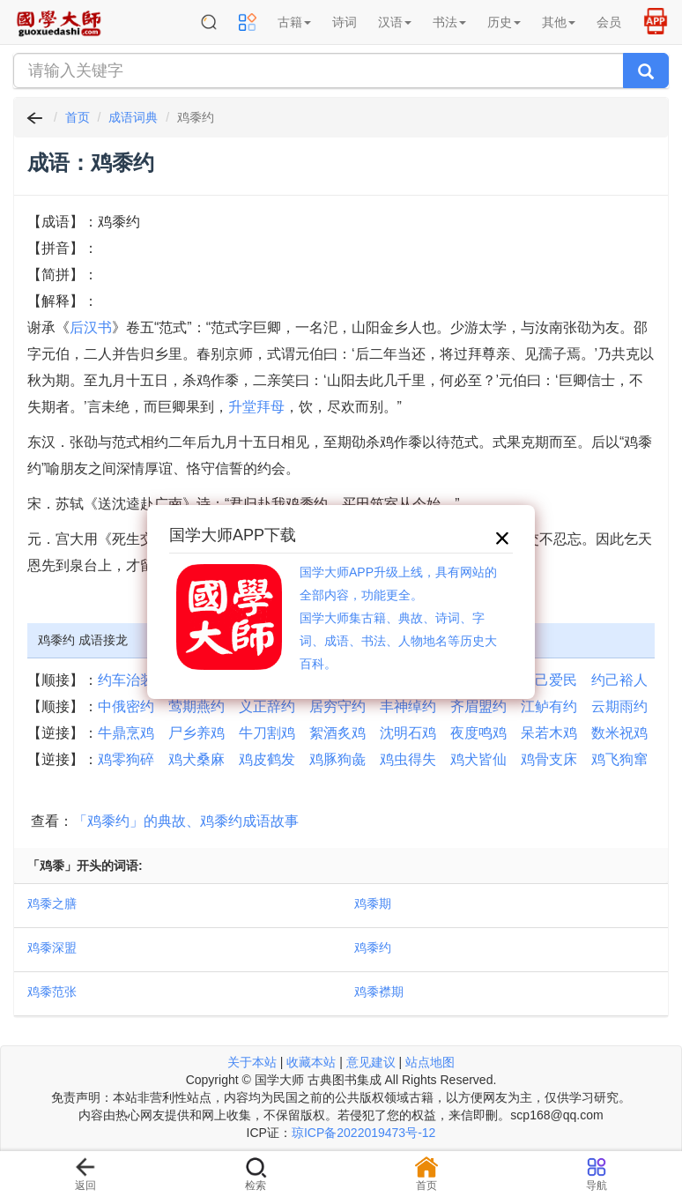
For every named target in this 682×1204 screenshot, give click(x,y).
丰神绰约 (408, 706)
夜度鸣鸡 (478, 732)
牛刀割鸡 (267, 732)
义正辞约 (267, 706)
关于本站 (252, 1062)
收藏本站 (311, 1062)
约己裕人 (619, 680)
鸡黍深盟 (52, 947)
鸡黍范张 (52, 992)
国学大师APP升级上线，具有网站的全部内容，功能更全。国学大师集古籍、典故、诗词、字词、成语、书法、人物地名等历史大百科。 (398, 618)
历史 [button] (504, 22)
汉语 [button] (394, 22)
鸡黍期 (372, 903)
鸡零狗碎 (126, 759)
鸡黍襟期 (379, 992)
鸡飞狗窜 (619, 759)
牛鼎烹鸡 (126, 732)
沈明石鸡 (408, 732)
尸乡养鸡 (196, 732)
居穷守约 (337, 706)
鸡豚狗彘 (337, 759)
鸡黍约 (372, 947)
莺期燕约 (196, 706)
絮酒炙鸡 (337, 732)
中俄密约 (126, 706)
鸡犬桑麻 (196, 759)
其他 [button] (558, 22)
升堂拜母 (256, 406)
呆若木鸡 (549, 732)
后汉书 (91, 327)
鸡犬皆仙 (478, 759)
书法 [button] (449, 22)
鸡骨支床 (549, 759)
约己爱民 (549, 680)
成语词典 (133, 117)
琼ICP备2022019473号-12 (363, 1133)
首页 (77, 117)
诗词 (344, 22)
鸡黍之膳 (52, 903)
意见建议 (371, 1062)
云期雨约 (619, 706)
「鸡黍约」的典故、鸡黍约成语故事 (186, 821)
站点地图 (430, 1062)
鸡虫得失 (408, 759)
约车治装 (126, 680)
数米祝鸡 (619, 732)
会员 (609, 22)
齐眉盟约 (478, 706)
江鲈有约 (549, 706)
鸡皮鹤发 (267, 759)
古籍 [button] (294, 22)
